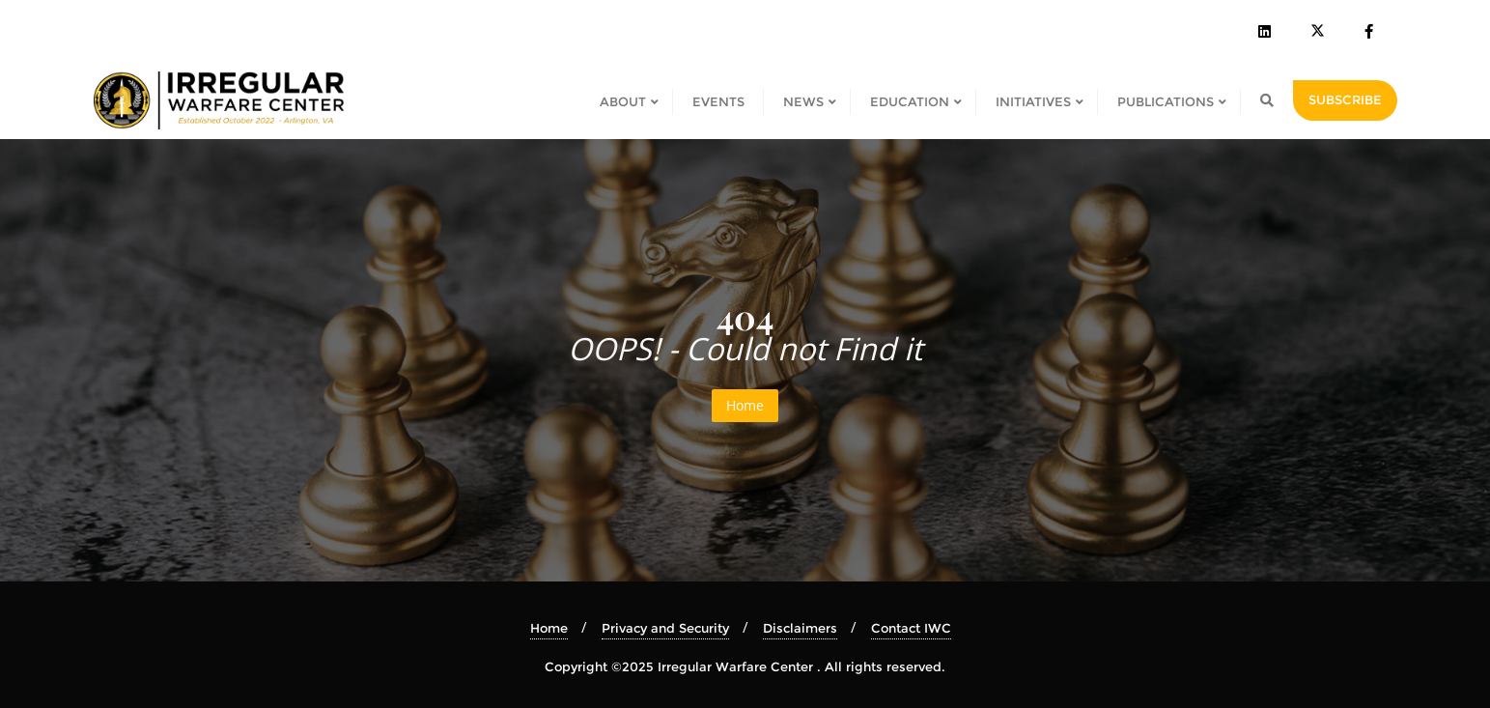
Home (745, 405)
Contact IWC (911, 628)
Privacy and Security (665, 628)
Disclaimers (800, 628)
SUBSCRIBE (1345, 99)
